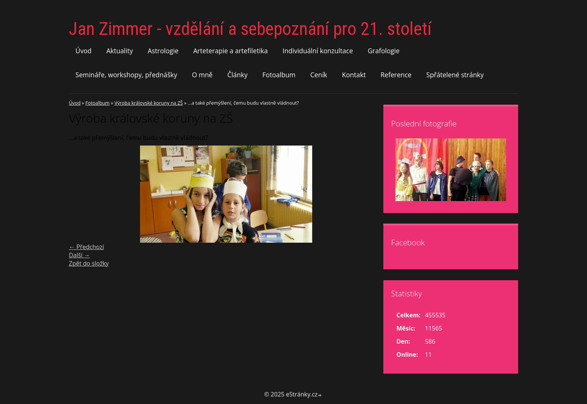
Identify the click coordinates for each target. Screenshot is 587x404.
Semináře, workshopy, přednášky (126, 74)
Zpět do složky (89, 263)
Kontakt (354, 74)
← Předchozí (86, 247)
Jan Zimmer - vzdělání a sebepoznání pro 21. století (250, 28)
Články (237, 74)
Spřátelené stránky (455, 74)
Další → (79, 255)
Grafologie (383, 50)
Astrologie (162, 50)
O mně (202, 74)
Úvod (84, 50)
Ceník (318, 74)
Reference (396, 74)
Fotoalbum (279, 74)
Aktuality (119, 50)
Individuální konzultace (318, 50)
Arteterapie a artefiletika (230, 50)
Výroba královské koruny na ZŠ (149, 102)
